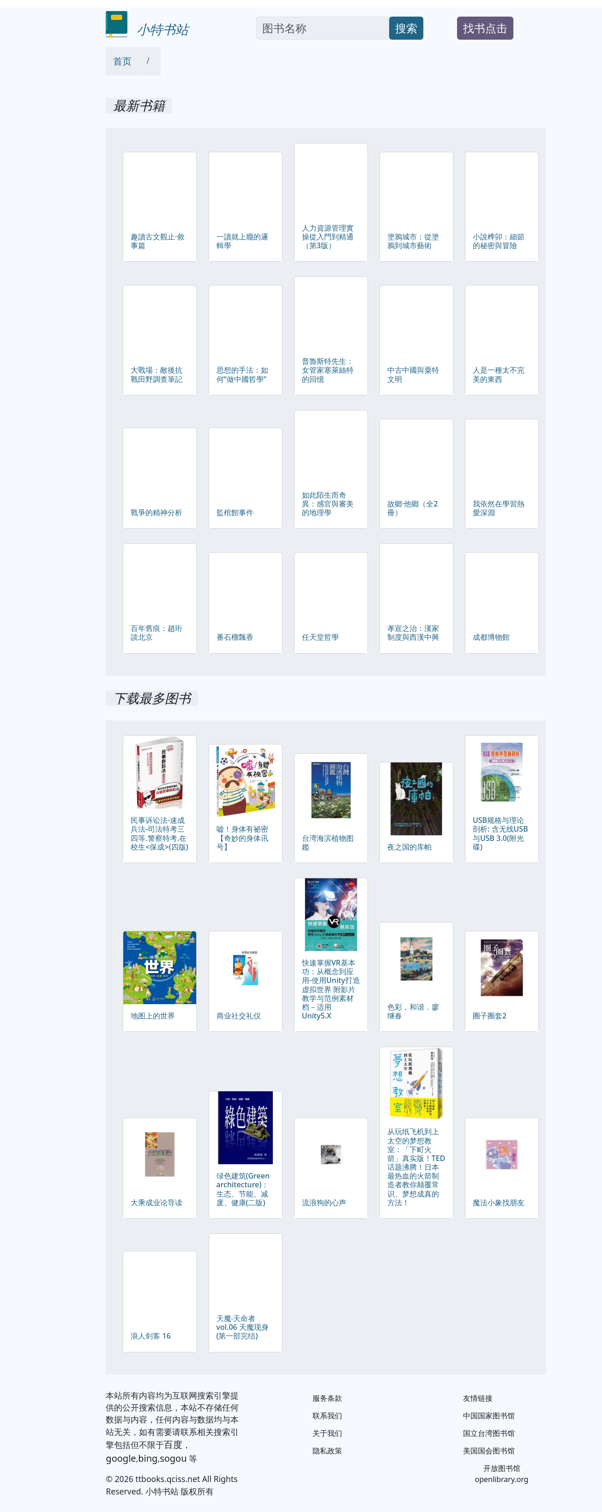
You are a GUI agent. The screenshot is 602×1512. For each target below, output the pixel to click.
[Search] (322, 28)
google (121, 1458)
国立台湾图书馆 (489, 1433)
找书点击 (485, 28)
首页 (122, 61)
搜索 (406, 28)
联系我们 (327, 1416)
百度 (173, 1444)
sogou (173, 1458)
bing (147, 1458)
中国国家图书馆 (489, 1416)
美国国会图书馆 (489, 1451)
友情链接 (478, 1398)
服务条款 (327, 1398)
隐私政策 (327, 1451)
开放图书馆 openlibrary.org (502, 1473)
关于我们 (327, 1433)
